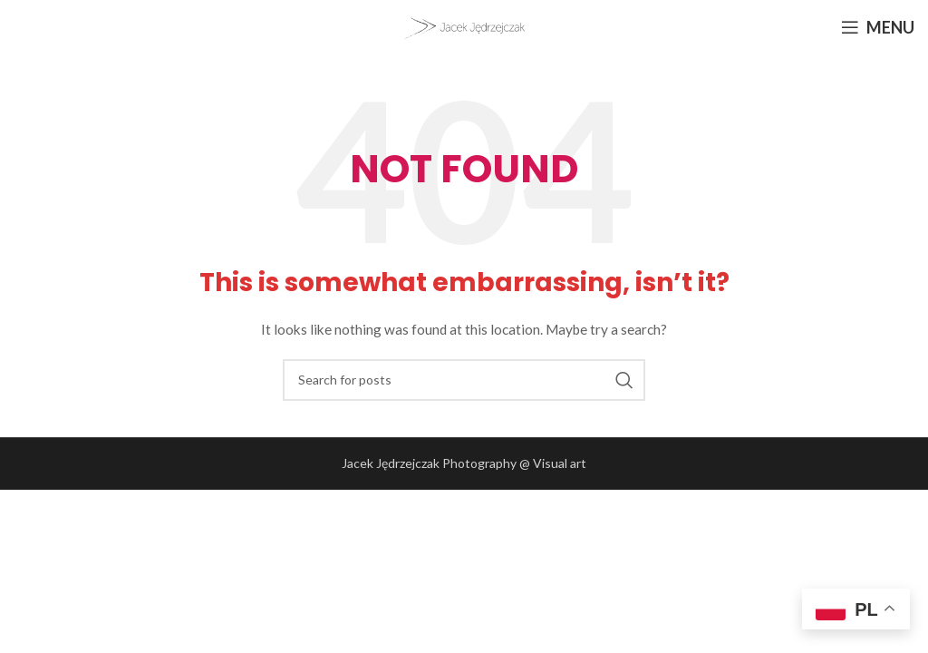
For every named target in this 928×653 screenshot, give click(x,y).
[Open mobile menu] (877, 27)
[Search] (464, 380)
